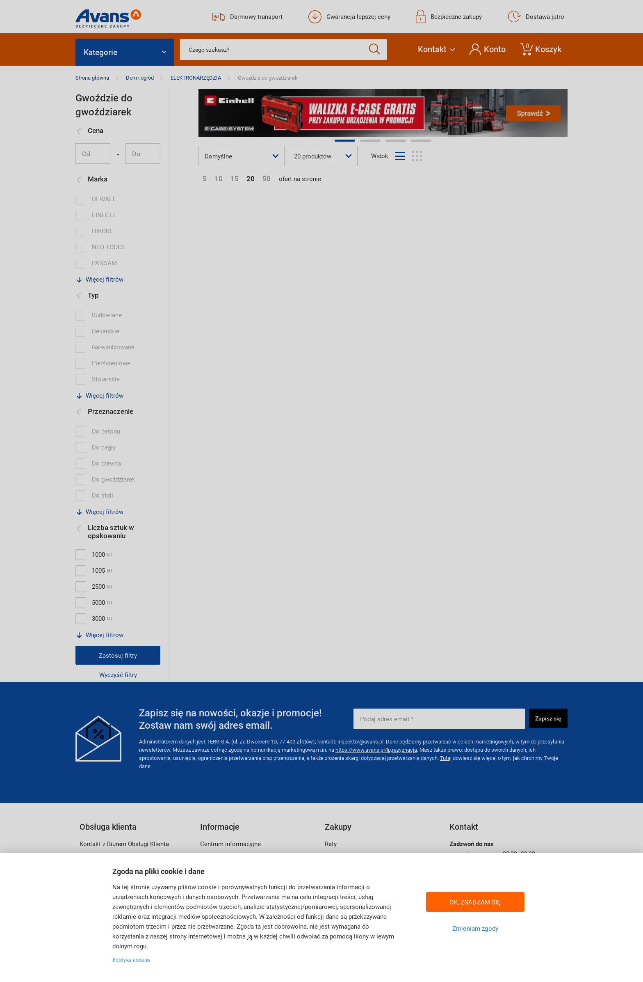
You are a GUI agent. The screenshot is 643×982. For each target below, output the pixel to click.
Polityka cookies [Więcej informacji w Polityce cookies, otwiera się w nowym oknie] (131, 960)
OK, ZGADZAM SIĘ (475, 902)
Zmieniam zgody (475, 928)
